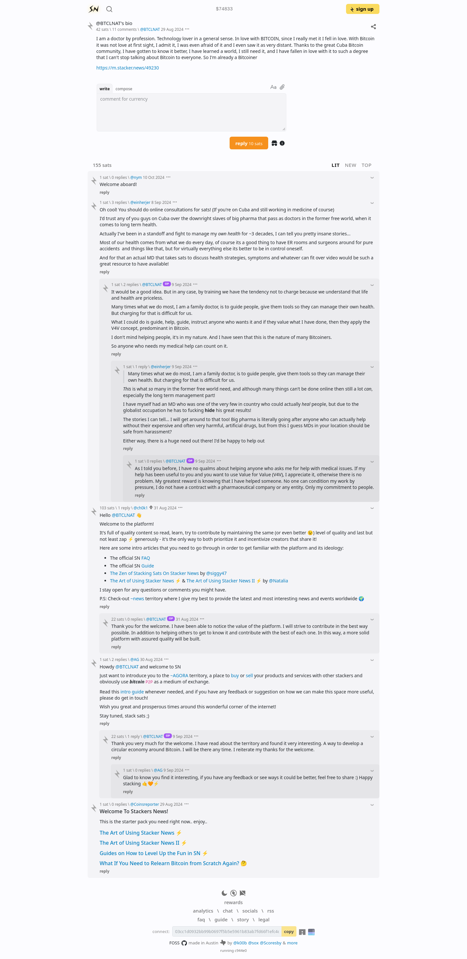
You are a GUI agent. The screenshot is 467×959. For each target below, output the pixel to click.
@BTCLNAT (123, 515)
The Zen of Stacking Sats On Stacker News (154, 573)
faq (201, 919)
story (243, 919)
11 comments (124, 29)
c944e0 (241, 950)
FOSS (178, 943)
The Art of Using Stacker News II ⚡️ (224, 581)
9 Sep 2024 (182, 284)
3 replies (119, 202)
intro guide (132, 692)
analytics (203, 910)
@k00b (240, 943)
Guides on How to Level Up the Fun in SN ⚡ (154, 853)
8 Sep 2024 (161, 202)
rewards (233, 902)
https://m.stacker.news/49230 (127, 68)
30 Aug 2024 (151, 659)
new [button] (351, 165)
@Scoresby (270, 943)
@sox (253, 943)
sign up (361, 9)
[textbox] (191, 112)
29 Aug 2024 (172, 29)
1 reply (141, 366)
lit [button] (336, 165)
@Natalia (278, 581)
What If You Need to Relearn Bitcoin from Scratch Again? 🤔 (173, 863)
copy (289, 931)
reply (249, 143)
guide (220, 919)
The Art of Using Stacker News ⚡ (141, 832)
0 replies (119, 177)
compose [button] (123, 88)
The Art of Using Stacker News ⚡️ (145, 581)
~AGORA (179, 675)
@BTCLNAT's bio (114, 23)
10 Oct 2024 (153, 177)
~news (137, 598)
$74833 (224, 9)
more (292, 943)
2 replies (131, 284)
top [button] (367, 165)
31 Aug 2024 (165, 507)
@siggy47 (216, 573)
